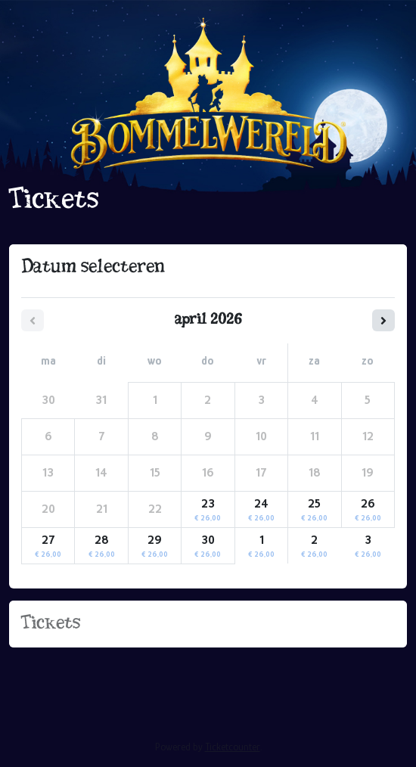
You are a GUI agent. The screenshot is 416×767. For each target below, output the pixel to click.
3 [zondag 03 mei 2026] (368, 546)
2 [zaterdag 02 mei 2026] (314, 546)
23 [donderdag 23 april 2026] (207, 510)
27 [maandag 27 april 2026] (48, 546)
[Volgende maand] (383, 320)
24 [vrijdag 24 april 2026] (261, 510)
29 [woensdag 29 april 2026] (154, 546)
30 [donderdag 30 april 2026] (207, 546)
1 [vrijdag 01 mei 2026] (261, 546)
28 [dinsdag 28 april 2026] (101, 546)
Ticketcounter (232, 747)
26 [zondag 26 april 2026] (368, 510)
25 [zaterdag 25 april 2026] (314, 510)
